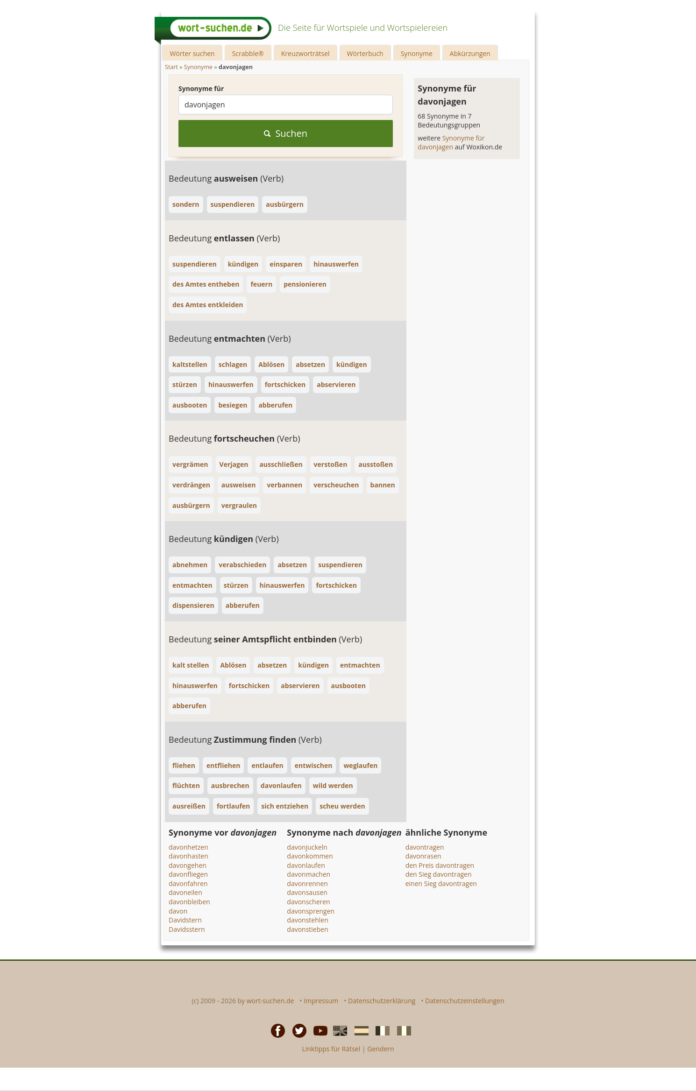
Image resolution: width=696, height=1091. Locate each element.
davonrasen (423, 856)
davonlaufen (306, 865)
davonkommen (310, 856)
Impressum (321, 1000)
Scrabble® (248, 53)
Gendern (380, 1048)
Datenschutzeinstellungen (464, 1000)
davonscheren (308, 901)
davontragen (424, 847)
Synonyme (417, 53)
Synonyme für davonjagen (451, 143)
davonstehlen (307, 919)
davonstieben (307, 929)
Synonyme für (201, 88)
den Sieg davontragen (438, 874)
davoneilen (185, 892)
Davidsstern (187, 929)
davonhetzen (188, 847)
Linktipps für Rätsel (331, 1048)
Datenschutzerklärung (381, 1000)
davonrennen (307, 883)
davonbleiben (189, 901)
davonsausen (307, 892)
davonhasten (188, 856)
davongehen (187, 865)
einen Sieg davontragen (441, 883)
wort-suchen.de (270, 1000)
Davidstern (185, 919)
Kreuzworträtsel (305, 53)
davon (178, 911)
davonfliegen (188, 874)
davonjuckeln (307, 847)
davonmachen (308, 874)
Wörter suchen (192, 53)
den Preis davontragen (439, 865)
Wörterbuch (365, 53)
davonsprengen (310, 911)
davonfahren (188, 883)
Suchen (285, 133)
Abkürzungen (470, 53)
